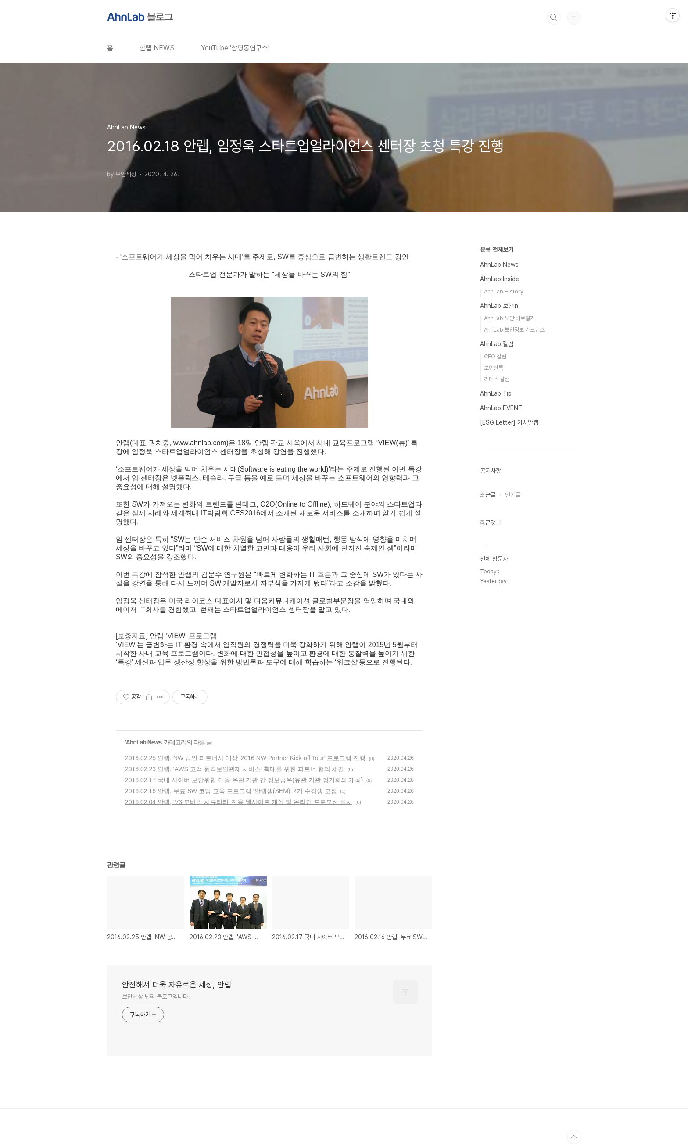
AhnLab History (503, 291)
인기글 (513, 494)
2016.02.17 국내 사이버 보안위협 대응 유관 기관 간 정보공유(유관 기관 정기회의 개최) (244, 779)
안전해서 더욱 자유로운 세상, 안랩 (176, 984)
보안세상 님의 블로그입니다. (156, 996)
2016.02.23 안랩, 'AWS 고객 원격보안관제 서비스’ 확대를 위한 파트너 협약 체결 (234, 768)
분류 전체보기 (496, 249)
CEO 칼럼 (495, 356)
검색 (553, 17)
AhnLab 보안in (499, 305)
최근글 (488, 494)
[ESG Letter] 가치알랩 (509, 422)
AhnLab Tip (496, 393)
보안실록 (493, 368)
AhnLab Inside (499, 278)
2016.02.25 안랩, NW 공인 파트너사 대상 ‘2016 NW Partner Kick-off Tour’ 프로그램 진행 (245, 757)
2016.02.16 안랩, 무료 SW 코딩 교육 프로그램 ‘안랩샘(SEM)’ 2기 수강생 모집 (231, 790)
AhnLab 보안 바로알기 (509, 318)
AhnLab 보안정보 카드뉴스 (514, 329)
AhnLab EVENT (501, 407)
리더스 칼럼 (496, 379)
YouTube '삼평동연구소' (235, 48)
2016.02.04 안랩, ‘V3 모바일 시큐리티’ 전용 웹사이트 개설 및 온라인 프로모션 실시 (238, 801)
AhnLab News (144, 742)
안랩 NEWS (157, 48)
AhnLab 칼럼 (496, 343)
